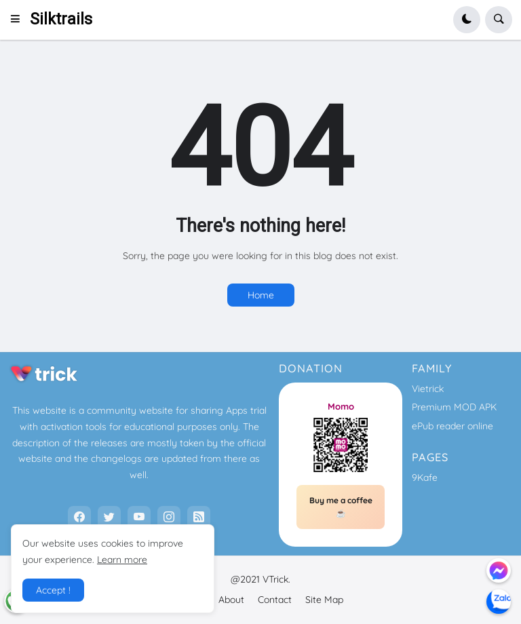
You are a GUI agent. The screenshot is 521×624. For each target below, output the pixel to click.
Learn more (122, 559)
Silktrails (61, 19)
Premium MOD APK (454, 407)
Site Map (324, 599)
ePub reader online (452, 426)
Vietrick (428, 389)
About (231, 599)
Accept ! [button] (53, 590)
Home (261, 295)
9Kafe (425, 477)
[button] (19, 19)
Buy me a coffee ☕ (340, 507)
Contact (275, 599)
